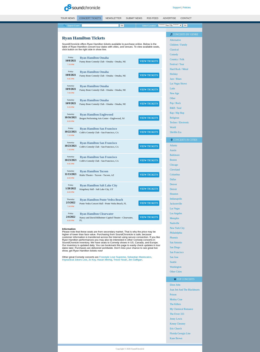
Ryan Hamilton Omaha (94, 57)
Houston (174, 194)
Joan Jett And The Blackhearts (185, 289)
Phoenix (174, 237)
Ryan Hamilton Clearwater (97, 213)
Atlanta (173, 145)
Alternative (175, 40)
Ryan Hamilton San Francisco (98, 128)
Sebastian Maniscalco (139, 257)
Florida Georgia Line (180, 333)
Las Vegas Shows (178, 83)
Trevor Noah (120, 259)
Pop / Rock (175, 103)
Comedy (174, 54)
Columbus (175, 174)
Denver (173, 184)
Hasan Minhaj (104, 259)
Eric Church (176, 328)
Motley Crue (176, 299)
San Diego (175, 247)
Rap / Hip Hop (177, 113)
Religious (174, 117)
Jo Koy (92, 259)
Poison (173, 294)
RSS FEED (152, 18)
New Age (174, 93)
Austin (173, 150)
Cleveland (175, 169)
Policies (187, 7)
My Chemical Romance (181, 309)
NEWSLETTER (113, 18)
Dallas (173, 179)
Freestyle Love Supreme (112, 257)
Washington (175, 267)
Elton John (175, 284)
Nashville (174, 223)
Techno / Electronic (179, 122)
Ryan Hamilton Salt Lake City (98, 185)
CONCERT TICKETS (90, 18)
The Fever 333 (177, 314)
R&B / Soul (175, 108)
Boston (173, 160)
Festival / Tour (177, 64)
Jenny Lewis (176, 318)
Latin (172, 88)
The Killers (175, 304)
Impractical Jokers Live (74, 259)
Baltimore (174, 155)
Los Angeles (176, 213)
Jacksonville (176, 203)
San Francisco (177, 252)
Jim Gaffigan (135, 259)
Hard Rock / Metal (179, 69)
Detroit (173, 189)
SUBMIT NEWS (134, 18)
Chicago (174, 164)
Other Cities (176, 271)
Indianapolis (176, 198)
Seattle (173, 262)
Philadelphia (176, 232)
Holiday (174, 74)
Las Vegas (175, 208)
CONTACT (186, 18)
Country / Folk (177, 59)
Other (172, 98)
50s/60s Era (175, 132)
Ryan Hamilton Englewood (96, 114)
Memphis (174, 218)
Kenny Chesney (177, 323)
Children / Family (178, 44)
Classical (174, 49)
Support (177, 7)
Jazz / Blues (175, 79)
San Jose (174, 257)
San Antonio (176, 242)
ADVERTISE (169, 18)
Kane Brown (176, 338)
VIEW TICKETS (149, 61)
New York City (177, 228)
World (173, 127)
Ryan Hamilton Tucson (94, 171)
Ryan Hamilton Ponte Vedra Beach (101, 199)
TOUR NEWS (68, 18)
